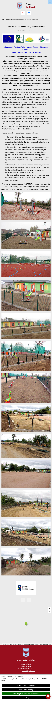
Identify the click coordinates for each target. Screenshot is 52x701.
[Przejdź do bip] (23, 12)
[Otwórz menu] (50, 2)
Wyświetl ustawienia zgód (26, 690)
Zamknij (26, 698)
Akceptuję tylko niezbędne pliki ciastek (26, 694)
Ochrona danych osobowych (26, 686)
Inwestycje (9, 19)
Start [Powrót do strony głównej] (2, 19)
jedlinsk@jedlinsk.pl (28, 671)
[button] (48, 696)
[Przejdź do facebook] (29, 12)
